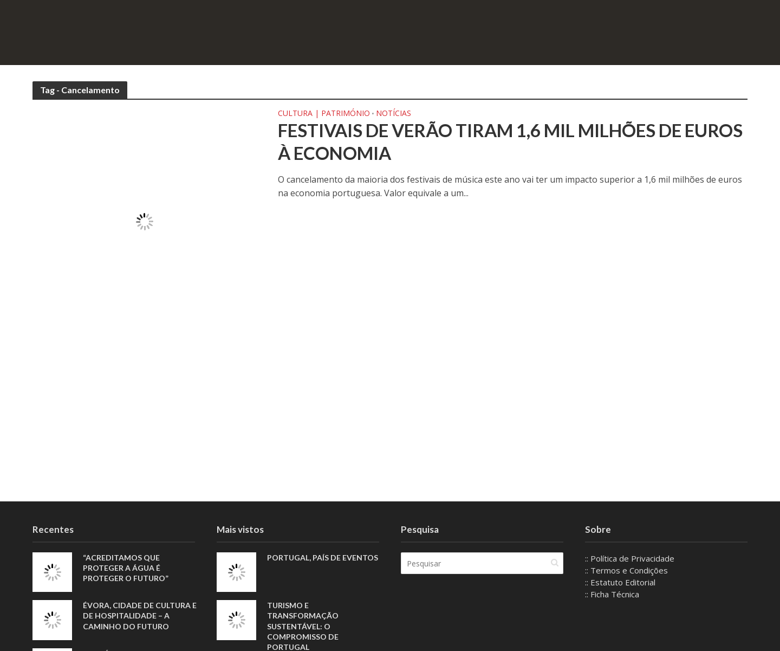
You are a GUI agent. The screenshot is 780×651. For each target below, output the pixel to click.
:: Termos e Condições (626, 570)
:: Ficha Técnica (612, 594)
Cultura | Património (324, 113)
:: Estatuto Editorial (620, 582)
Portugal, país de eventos (322, 557)
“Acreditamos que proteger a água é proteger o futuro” (125, 568)
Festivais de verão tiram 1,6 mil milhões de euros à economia (510, 141)
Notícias (393, 113)
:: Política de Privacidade (629, 558)
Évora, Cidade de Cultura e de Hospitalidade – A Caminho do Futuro (140, 615)
